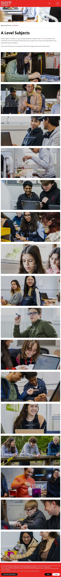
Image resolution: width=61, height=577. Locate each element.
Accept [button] (56, 574)
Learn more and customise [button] (9, 574)
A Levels (42, 38)
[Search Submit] (49, 3)
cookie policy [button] (47, 567)
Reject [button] (48, 574)
